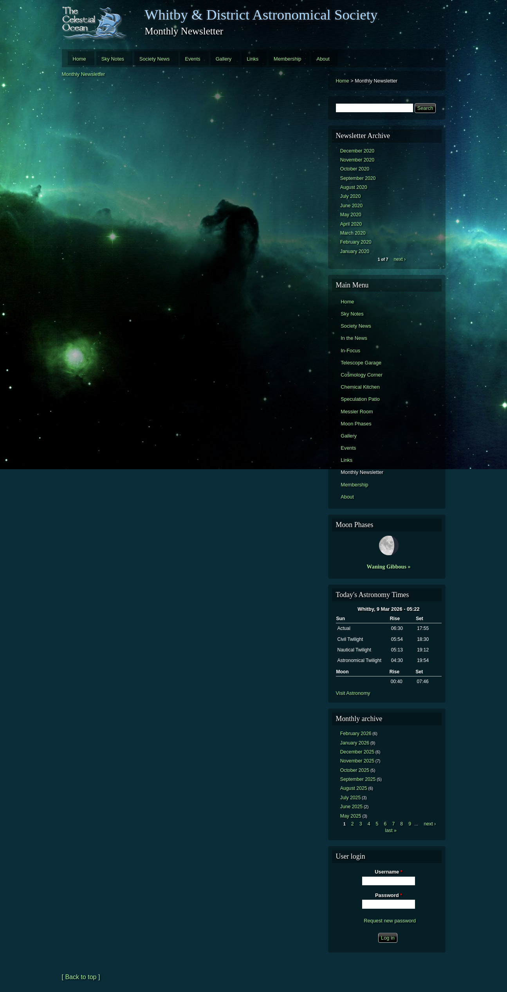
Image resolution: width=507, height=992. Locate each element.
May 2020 (350, 214)
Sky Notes (112, 59)
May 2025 (350, 816)
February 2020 (356, 242)
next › (400, 259)
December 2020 (357, 151)
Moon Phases (356, 424)
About (322, 59)
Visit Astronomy (353, 693)
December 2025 (357, 752)
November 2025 (357, 761)
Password (388, 895)
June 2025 (351, 806)
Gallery (224, 59)
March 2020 (353, 233)
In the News (354, 338)
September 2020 (358, 178)
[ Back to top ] (81, 977)
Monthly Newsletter (83, 74)
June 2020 (351, 205)
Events (192, 59)
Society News (154, 59)
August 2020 (353, 187)
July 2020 (350, 196)
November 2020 (357, 160)
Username (388, 872)
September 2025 (358, 779)
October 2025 (354, 770)
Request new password (390, 921)
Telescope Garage (361, 363)
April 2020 (351, 224)
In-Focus (350, 350)
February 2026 (356, 733)
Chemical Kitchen (360, 387)
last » (390, 830)
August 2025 (353, 788)
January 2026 (354, 743)
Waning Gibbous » (389, 566)
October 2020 (354, 169)
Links (252, 59)
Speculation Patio (360, 399)
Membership (287, 59)
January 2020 (354, 251)
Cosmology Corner (362, 375)
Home (79, 59)
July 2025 (350, 797)
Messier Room (357, 411)
